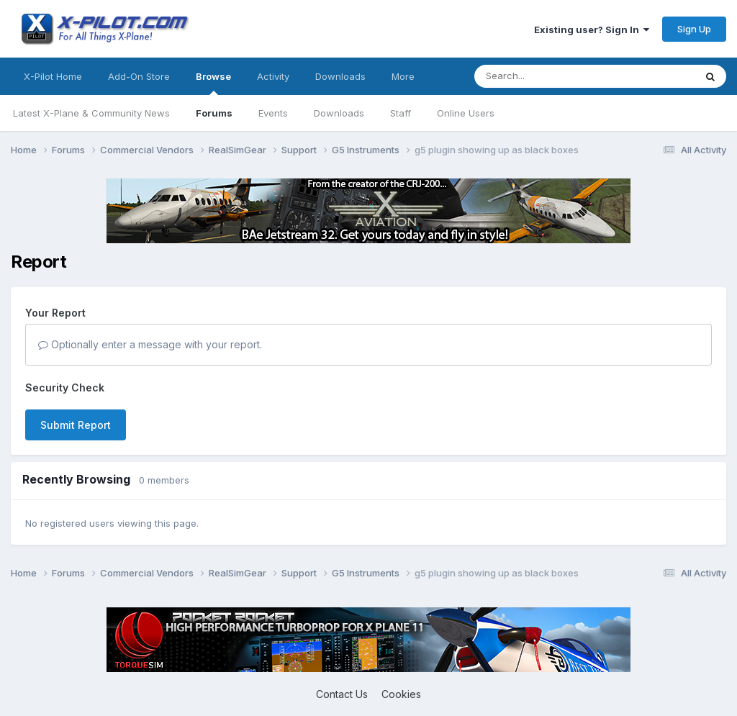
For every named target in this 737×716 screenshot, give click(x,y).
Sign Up (694, 29)
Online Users (465, 113)
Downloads (339, 113)
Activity (273, 76)
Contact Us (342, 694)
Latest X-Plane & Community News (91, 113)
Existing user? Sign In (591, 29)
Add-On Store (139, 76)
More (403, 76)
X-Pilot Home (53, 76)
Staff (400, 113)
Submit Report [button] (75, 425)
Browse (213, 83)
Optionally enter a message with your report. (150, 344)
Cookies (401, 694)
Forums (214, 113)
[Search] (555, 76)
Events (273, 113)
